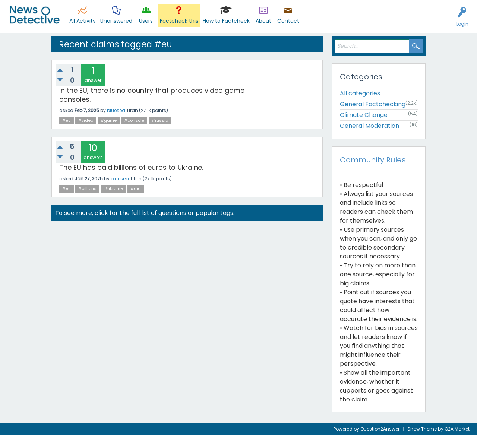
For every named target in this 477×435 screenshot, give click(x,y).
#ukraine (113, 188)
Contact (288, 21)
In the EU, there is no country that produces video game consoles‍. (151, 95)
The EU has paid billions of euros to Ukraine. (131, 167)
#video (85, 120)
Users (146, 21)
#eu (66, 120)
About (263, 21)
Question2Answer (379, 429)
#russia (160, 120)
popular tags (214, 213)
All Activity (82, 21)
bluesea (116, 110)
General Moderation (369, 125)
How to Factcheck (226, 21)
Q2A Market (457, 429)
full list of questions (158, 213)
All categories (360, 93)
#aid (135, 188)
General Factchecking (372, 104)
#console (134, 120)
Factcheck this (179, 21)
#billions (87, 188)
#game (109, 120)
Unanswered (116, 21)
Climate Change (364, 115)
